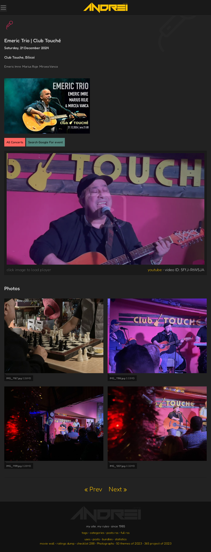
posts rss (112, 532)
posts (96, 539)
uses (87, 539)
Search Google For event (45, 142)
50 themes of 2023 (129, 543)
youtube (155, 269)
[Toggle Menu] (3, 8)
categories (97, 532)
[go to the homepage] (105, 7)
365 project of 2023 (157, 543)
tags (85, 532)
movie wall (47, 543)
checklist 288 (86, 543)
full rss (125, 532)
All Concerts (14, 142)
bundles (107, 539)
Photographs (105, 543)
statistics (120, 539)
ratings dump (65, 543)
